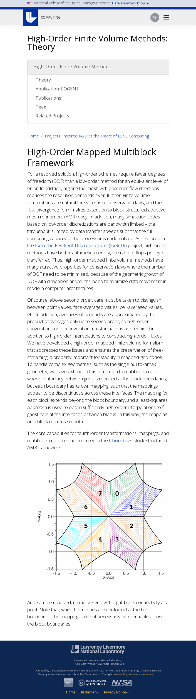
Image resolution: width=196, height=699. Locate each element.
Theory (43, 80)
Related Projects (52, 116)
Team (42, 107)
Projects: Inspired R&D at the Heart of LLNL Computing (97, 136)
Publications (48, 98)
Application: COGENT (57, 89)
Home (33, 136)
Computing (51, 17)
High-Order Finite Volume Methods (72, 66)
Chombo (120, 440)
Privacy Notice (117, 692)
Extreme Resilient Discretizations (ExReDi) (81, 245)
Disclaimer (90, 692)
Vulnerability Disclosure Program (134, 674)
